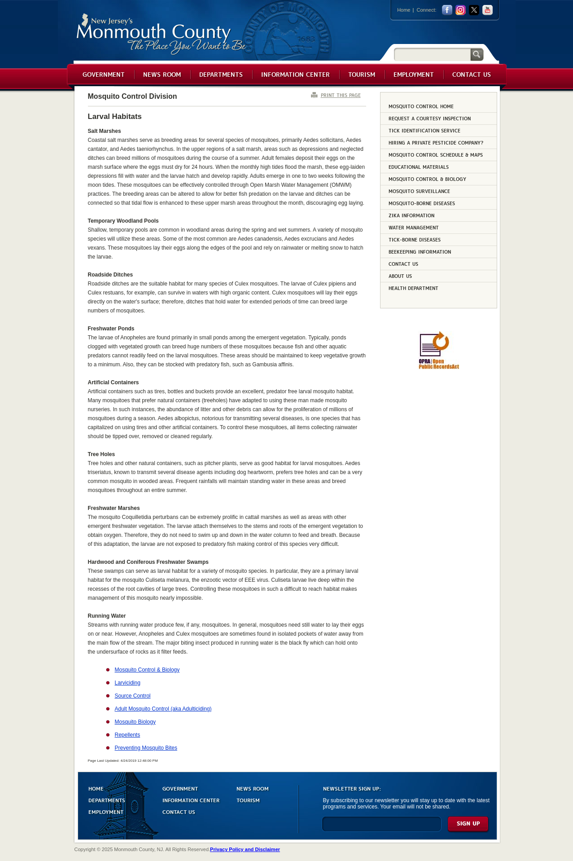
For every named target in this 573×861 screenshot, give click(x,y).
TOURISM (248, 800)
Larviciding (127, 683)
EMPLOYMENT (105, 811)
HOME (96, 788)
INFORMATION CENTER (190, 800)
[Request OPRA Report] (438, 368)
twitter (474, 10)
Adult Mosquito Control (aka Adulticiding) (163, 709)
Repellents (127, 735)
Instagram (460, 10)
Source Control (133, 696)
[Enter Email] (382, 828)
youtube (487, 10)
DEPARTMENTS (106, 800)
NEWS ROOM (252, 788)
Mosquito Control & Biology (147, 670)
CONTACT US (178, 811)
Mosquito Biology (135, 722)
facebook (447, 10)
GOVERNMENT (180, 788)
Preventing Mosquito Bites (146, 748)
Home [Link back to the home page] (403, 10)
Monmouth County (162, 34)
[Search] (432, 54)
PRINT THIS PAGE (341, 95)
